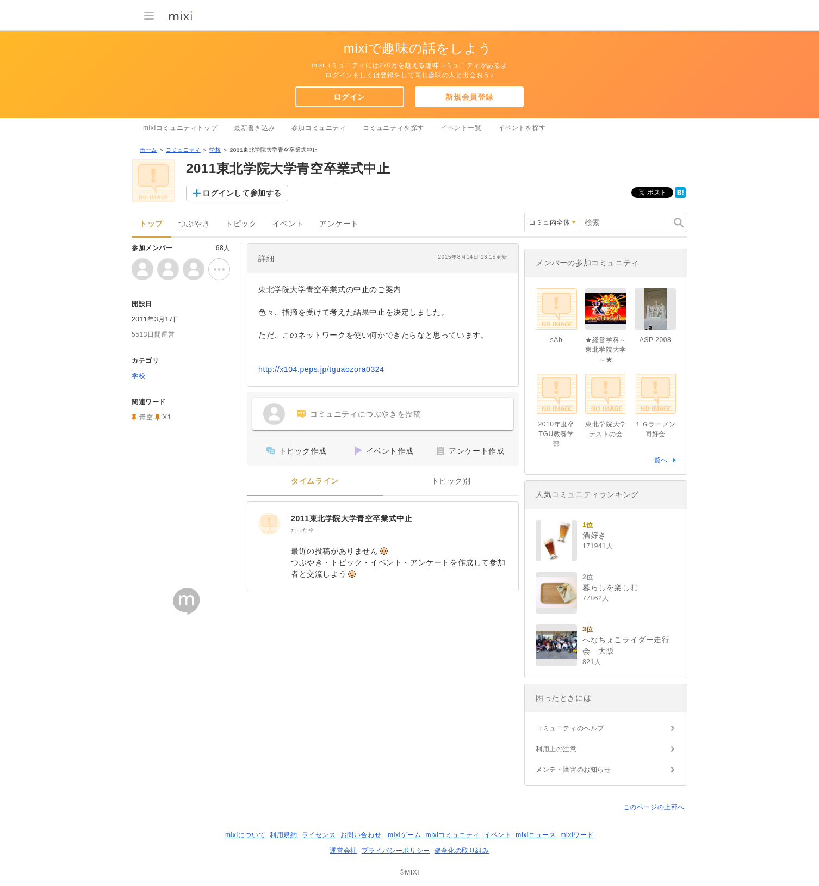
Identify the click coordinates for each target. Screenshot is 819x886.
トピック (241, 224)
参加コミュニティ (318, 128)
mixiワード (577, 835)
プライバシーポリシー (396, 850)
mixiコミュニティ (453, 835)
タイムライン (315, 481)
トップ (151, 224)
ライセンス (319, 835)
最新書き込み (254, 128)
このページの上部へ (654, 807)
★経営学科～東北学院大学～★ (605, 349)
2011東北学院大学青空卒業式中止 (351, 518)
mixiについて (245, 835)
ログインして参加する (242, 193)
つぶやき (194, 224)
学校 (215, 150)
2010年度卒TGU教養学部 (556, 434)
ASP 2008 (656, 340)
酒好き (594, 535)
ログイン (349, 96)
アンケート (339, 224)
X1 (167, 417)
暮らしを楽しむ (610, 587)
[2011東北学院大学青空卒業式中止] (269, 524)
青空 (146, 417)
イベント (288, 224)
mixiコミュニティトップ (180, 128)
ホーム (148, 150)
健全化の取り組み (462, 850)
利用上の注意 (556, 749)
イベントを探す (522, 128)
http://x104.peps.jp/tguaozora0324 (321, 369)
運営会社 (343, 850)
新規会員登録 (469, 96)
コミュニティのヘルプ (570, 728)
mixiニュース (536, 835)
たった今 (302, 530)
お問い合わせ (361, 835)
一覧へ (657, 460)
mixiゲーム (404, 835)
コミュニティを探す (393, 128)
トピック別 (451, 481)
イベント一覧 (461, 128)
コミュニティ (183, 150)
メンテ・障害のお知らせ (573, 769)
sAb (556, 340)
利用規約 (283, 835)
